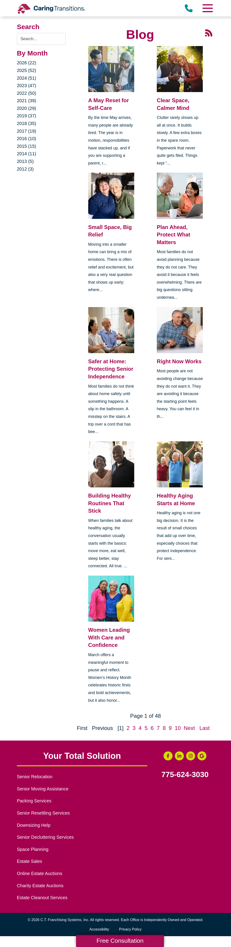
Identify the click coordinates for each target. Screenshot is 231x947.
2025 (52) (26, 70)
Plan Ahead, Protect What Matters (173, 234)
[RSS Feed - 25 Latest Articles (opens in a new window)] (208, 32)
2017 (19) (26, 131)
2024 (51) (26, 78)
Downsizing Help (34, 825)
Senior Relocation (35, 776)
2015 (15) (26, 146)
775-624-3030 (184, 774)
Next (189, 728)
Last (204, 728)
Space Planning (33, 849)
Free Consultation (120, 940)
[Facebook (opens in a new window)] (168, 755)
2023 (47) (26, 85)
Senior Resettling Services (43, 812)
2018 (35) (26, 123)
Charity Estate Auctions (40, 885)
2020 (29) (26, 108)
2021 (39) (26, 100)
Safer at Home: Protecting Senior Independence (110, 369)
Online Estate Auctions (39, 873)
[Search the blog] (41, 39)
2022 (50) (26, 93)
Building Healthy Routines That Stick (109, 503)
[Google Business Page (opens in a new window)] (201, 755)
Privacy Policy (130, 929)
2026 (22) (26, 62)
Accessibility (99, 929)
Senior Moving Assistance (43, 788)
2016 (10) (26, 138)
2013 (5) (25, 161)
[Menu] (207, 8)
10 (178, 728)
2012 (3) (25, 169)
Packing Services (34, 800)
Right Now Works (179, 361)
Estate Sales (29, 861)
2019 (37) (26, 115)
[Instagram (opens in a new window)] (190, 755)
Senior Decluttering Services (45, 837)
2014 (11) (26, 153)
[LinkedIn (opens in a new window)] (179, 755)
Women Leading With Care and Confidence (109, 637)
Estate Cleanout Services (42, 897)
